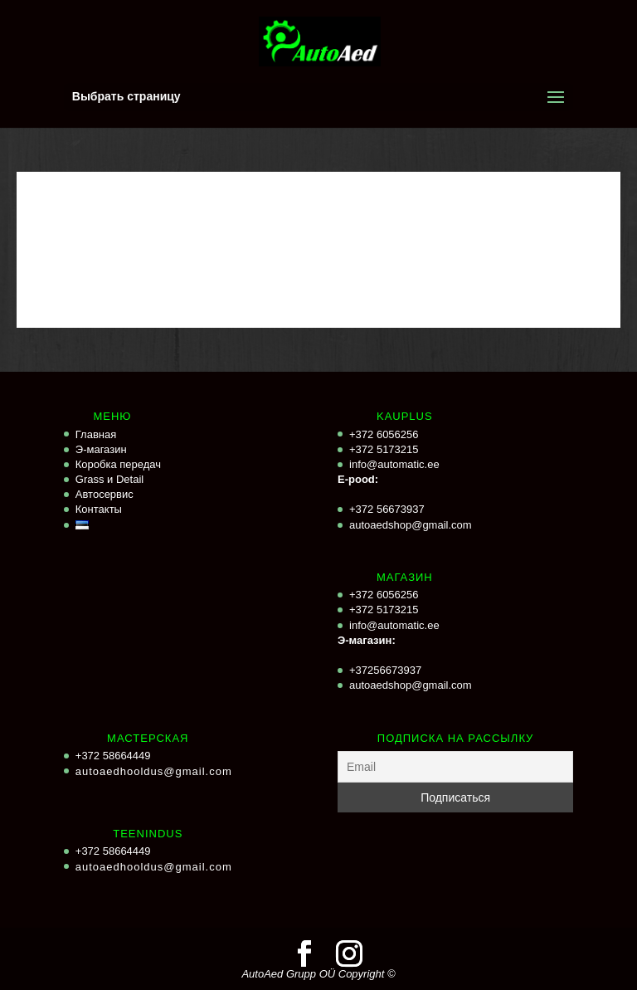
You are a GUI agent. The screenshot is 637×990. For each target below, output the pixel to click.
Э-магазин (101, 449)
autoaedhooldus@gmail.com (153, 771)
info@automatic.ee (394, 464)
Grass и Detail (109, 479)
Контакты (98, 509)
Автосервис (104, 494)
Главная (95, 434)
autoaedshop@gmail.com (410, 525)
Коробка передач (118, 464)
